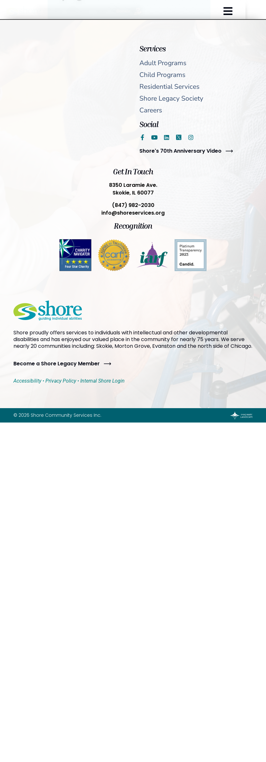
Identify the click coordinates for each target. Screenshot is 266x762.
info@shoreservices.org (133, 213)
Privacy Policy (60, 381)
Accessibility (27, 381)
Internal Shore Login (102, 381)
